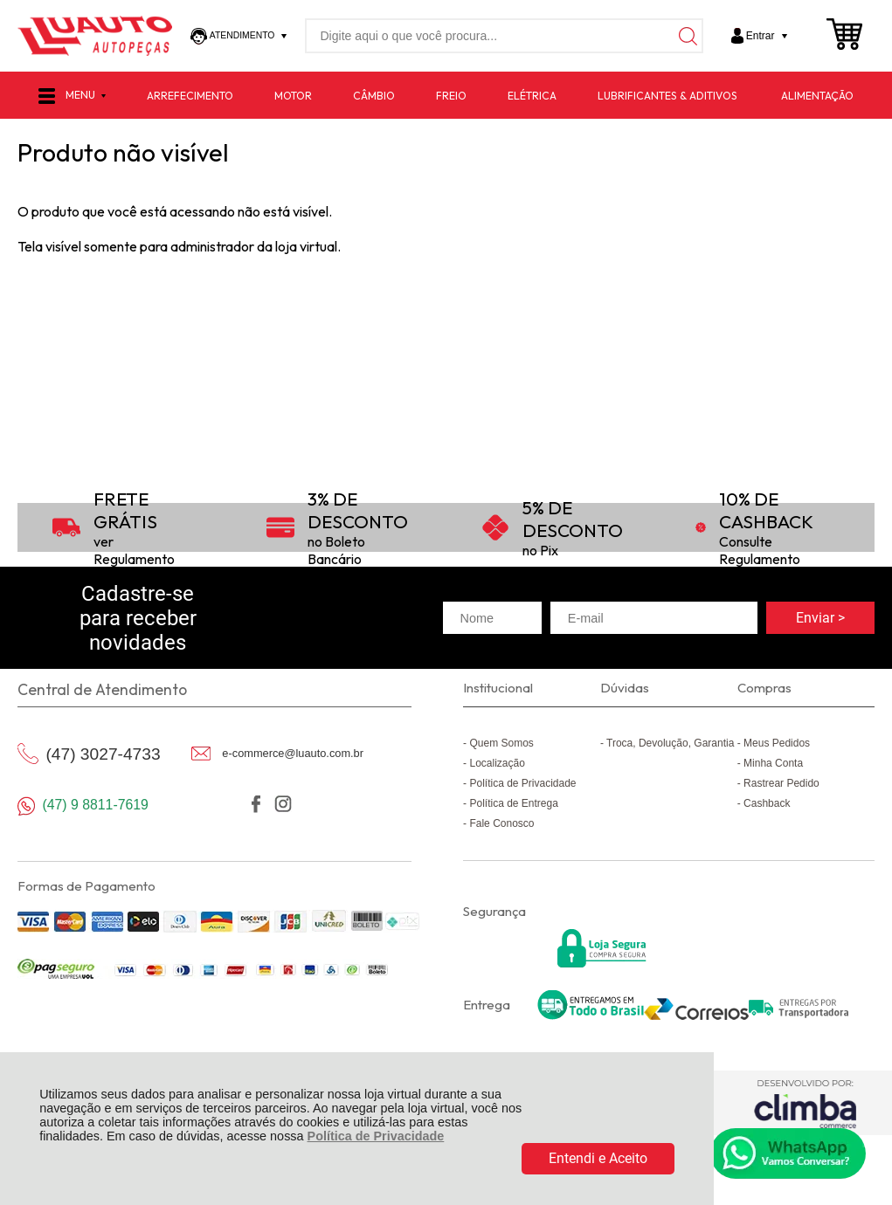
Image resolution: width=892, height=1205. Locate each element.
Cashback (766, 803)
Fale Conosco (501, 823)
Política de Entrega (513, 803)
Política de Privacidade (376, 1136)
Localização (496, 763)
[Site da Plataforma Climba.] (805, 1103)
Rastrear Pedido (781, 783)
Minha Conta (773, 763)
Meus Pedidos (776, 743)
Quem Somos (501, 743)
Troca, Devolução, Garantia (670, 743)
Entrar (760, 36)
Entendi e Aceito (598, 1158)
